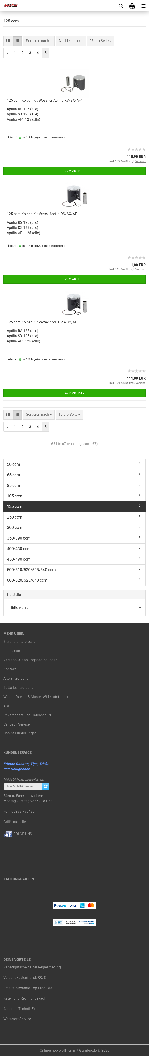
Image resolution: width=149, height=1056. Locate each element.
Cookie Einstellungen (20, 733)
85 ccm (13, 485)
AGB (6, 706)
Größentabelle (14, 822)
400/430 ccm (19, 548)
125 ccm (14, 506)
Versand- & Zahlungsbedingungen (30, 660)
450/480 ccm (19, 559)
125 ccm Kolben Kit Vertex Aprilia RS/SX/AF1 (43, 214)
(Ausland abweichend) (51, 137)
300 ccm (14, 527)
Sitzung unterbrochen (20, 641)
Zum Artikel (74, 171)
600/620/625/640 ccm (27, 580)
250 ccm (14, 517)
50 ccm (13, 464)
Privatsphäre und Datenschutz (27, 715)
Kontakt (9, 669)
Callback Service (16, 724)
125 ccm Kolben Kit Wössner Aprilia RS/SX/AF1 (45, 100)
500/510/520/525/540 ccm (31, 569)
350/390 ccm (19, 538)
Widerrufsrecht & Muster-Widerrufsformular (37, 697)
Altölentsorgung (16, 678)
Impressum (12, 651)
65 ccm (13, 475)
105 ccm (14, 495)
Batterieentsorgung (18, 687)
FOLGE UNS (17, 834)
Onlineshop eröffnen (56, 1050)
